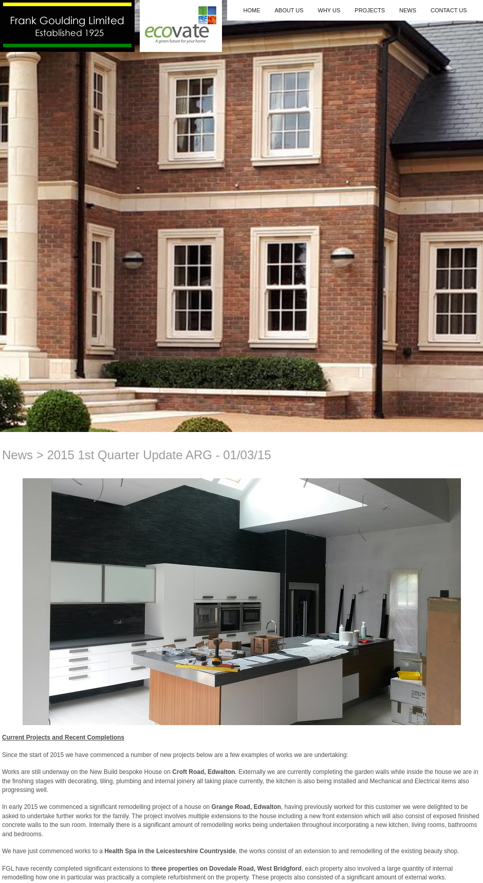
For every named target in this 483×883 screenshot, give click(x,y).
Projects (370, 10)
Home (251, 10)
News (407, 10)
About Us (288, 10)
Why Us (329, 10)
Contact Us (449, 10)
